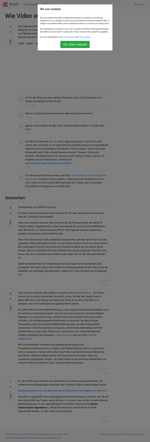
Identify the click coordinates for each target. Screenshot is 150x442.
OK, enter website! (75, 44)
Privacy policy (84, 37)
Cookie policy (68, 37)
